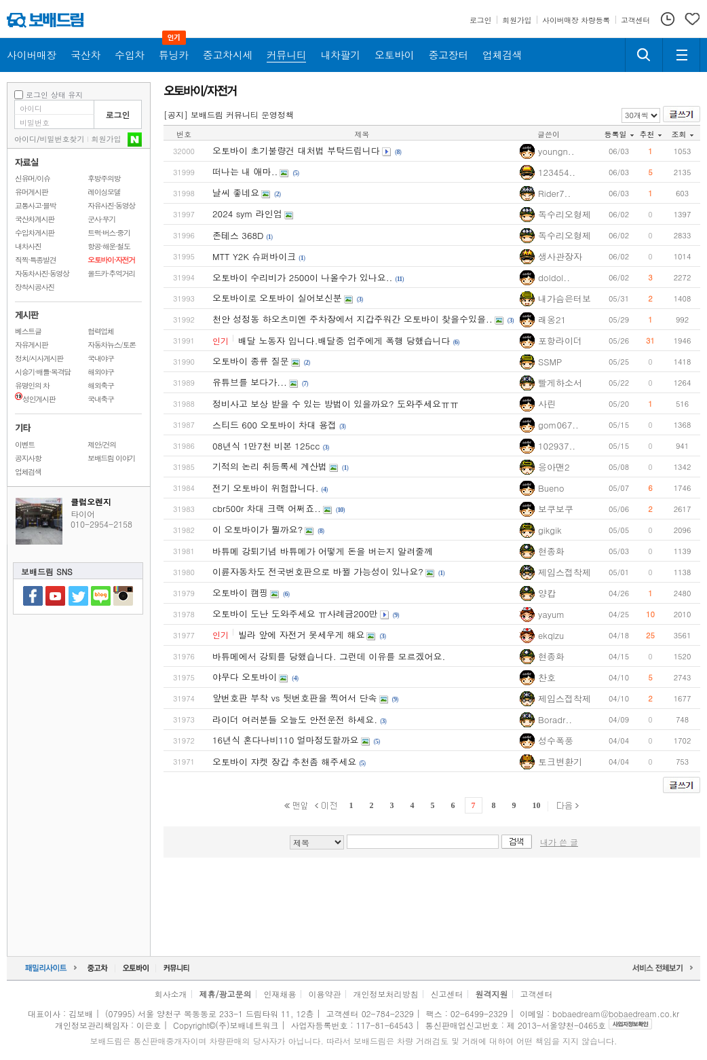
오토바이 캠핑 (240, 592)
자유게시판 (31, 345)
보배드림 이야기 (111, 458)
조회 (682, 134)
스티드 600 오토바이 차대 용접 (274, 424)
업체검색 (28, 472)
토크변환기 (560, 761)
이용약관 (325, 994)
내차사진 (28, 246)
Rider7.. (554, 193)
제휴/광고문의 (225, 994)
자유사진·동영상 (111, 205)
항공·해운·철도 (109, 246)
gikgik (550, 530)
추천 (651, 134)
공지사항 (28, 458)
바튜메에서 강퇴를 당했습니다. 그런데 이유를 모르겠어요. (328, 656)
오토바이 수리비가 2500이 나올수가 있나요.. (302, 277)
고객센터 (536, 994)
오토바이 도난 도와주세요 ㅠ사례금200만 (295, 613)
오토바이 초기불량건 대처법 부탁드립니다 (296, 150)
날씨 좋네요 (235, 192)
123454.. (556, 172)
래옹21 (552, 319)
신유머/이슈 (32, 178)
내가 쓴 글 (559, 841)
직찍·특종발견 (35, 260)
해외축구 (101, 385)
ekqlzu (551, 635)
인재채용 (279, 994)
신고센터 (447, 994)
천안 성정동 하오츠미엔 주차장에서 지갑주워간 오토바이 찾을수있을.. (352, 318)
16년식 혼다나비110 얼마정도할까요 (285, 739)
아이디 (25, 139)
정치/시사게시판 (39, 358)
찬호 (547, 677)
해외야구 (101, 372)
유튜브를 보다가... (249, 382)
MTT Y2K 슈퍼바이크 (254, 256)
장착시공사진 (34, 287)
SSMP (550, 361)
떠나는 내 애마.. (245, 171)
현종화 (551, 551)
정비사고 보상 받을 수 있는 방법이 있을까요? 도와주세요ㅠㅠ (335, 403)
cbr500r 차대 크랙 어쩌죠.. (266, 508)
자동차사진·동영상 (42, 273)
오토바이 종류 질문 (250, 360)
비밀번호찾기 (62, 139)
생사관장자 (560, 256)
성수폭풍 (555, 740)
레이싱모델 (104, 192)
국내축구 (101, 399)
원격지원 (492, 994)
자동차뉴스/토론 (112, 345)
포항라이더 (560, 340)
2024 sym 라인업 (247, 213)
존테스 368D (238, 235)
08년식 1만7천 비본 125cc (266, 445)
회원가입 (106, 139)
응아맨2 (554, 466)
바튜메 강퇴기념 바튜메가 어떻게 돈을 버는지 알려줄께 (322, 551)
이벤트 (25, 444)
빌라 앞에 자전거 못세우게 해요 (301, 634)
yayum (551, 614)
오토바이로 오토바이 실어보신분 (277, 297)
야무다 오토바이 (244, 676)
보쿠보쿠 (555, 509)
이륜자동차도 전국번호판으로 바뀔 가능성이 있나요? (317, 571)
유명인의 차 (32, 385)
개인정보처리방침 (386, 994)
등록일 (619, 134)
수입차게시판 (34, 232)
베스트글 (28, 331)
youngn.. (556, 151)
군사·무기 (101, 219)
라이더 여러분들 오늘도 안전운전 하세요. (294, 719)
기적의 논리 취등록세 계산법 (269, 466)
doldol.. (554, 277)
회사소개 (170, 994)
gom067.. (558, 424)
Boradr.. (555, 719)
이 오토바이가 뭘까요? (257, 529)
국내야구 (101, 358)
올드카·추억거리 (111, 273)
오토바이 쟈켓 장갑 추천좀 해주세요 (284, 761)
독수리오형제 (564, 214)
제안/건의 (102, 444)
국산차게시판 (34, 219)
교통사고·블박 (35, 205)
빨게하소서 (560, 382)
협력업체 (101, 331)
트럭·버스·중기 (109, 232)
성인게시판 (35, 399)
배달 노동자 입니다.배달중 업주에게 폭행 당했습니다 (344, 340)
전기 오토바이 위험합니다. (265, 487)
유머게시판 (31, 192)
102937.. (556, 445)
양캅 (547, 593)
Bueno (551, 487)
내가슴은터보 (564, 298)
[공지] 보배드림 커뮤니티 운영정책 (229, 114)
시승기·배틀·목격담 (43, 372)
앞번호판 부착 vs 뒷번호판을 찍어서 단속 (294, 697)
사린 (547, 403)
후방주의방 (104, 178)
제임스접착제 (564, 572)
